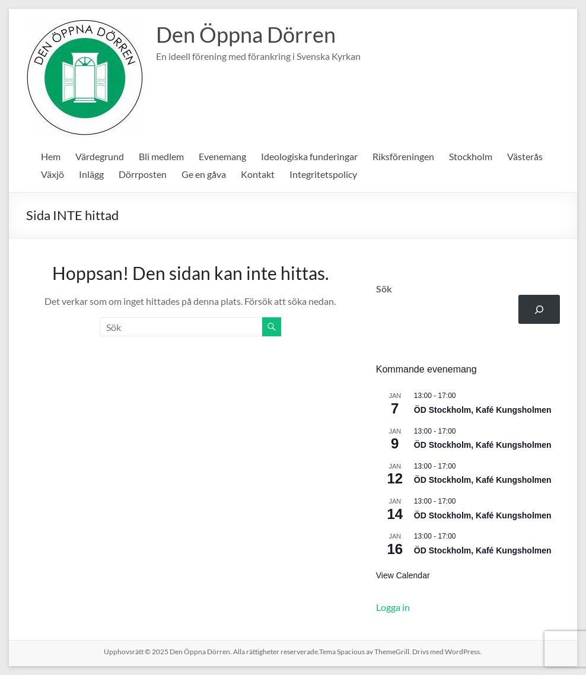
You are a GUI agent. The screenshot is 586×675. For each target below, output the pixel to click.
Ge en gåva (203, 174)
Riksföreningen (403, 156)
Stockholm (470, 156)
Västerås (525, 156)
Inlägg (91, 174)
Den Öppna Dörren (246, 34)
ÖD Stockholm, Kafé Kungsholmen (483, 410)
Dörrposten (143, 174)
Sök (384, 288)
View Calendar (403, 575)
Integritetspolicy (323, 174)
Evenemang (222, 156)
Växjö (52, 174)
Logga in (393, 607)
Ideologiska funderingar (309, 156)
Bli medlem (161, 156)
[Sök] (539, 309)
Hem (50, 156)
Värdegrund (99, 156)
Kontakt (258, 174)
